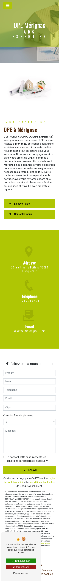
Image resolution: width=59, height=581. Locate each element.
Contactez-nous (19, 214)
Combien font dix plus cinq (18, 410)
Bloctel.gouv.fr (44, 539)
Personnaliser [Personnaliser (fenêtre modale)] (21, 573)
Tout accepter (21, 560)
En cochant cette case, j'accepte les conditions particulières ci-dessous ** (27, 454)
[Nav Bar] (7, 5)
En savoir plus (18, 203)
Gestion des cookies (41, 574)
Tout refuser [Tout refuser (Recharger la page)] (21, 567)
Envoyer (32, 465)
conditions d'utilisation (42, 477)
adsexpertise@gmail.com (29, 326)
